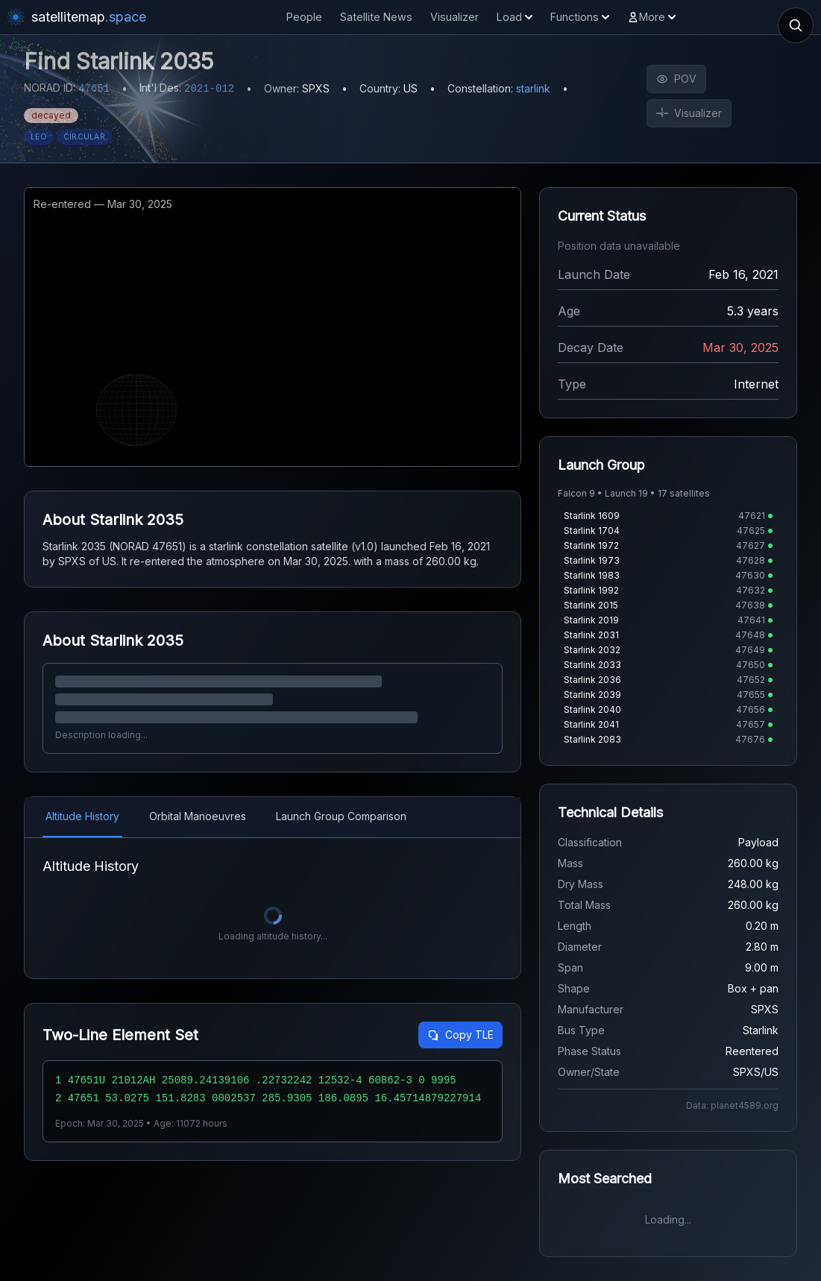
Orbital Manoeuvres (197, 816)
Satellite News (376, 16)
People (304, 16)
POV (676, 78)
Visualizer (454, 16)
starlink (533, 88)
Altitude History (82, 816)
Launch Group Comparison (341, 816)
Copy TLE (460, 1034)
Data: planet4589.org (732, 1105)
